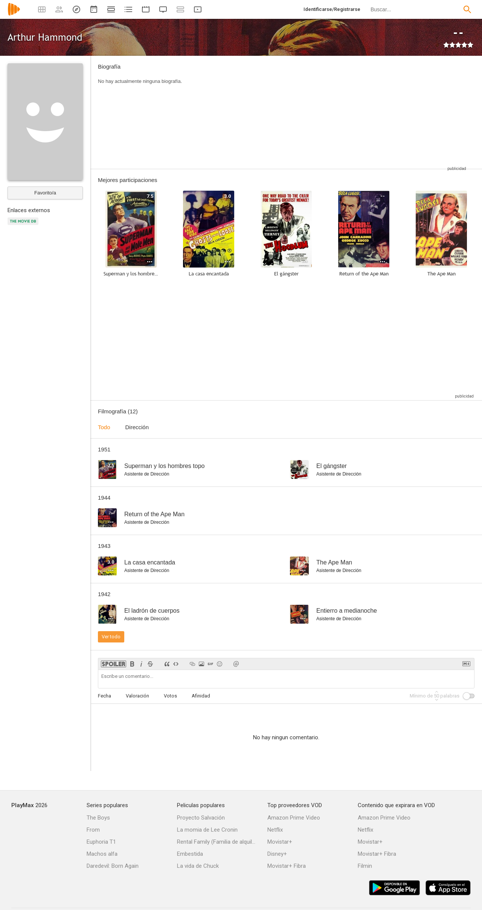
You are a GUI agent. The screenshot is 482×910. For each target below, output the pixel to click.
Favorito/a (45, 193)
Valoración (137, 696)
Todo (104, 427)
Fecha (104, 696)
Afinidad (201, 696)
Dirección (137, 427)
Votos (170, 696)
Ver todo (111, 636)
